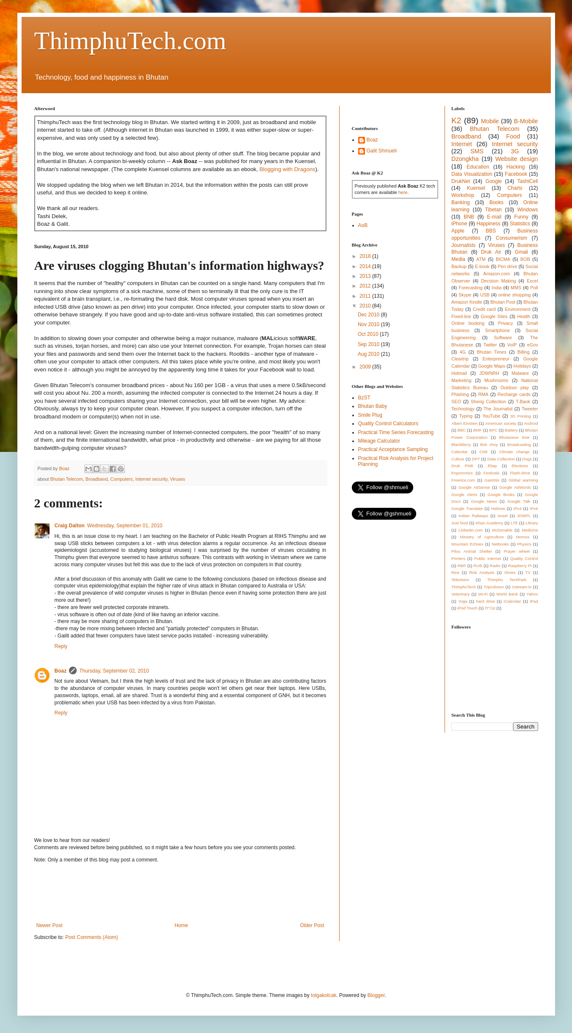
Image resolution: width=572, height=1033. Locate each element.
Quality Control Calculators (388, 423)
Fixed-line (461, 316)
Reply (61, 646)
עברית (490, 608)
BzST (364, 398)
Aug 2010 (369, 354)
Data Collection (501, 459)
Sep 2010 (369, 344)
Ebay (492, 465)
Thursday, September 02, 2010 (114, 671)
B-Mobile (526, 121)
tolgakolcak (323, 995)
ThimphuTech (463, 586)
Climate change (514, 451)
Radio (495, 565)
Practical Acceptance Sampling (393, 449)
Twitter (490, 344)
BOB (525, 259)
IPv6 (534, 508)
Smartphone (497, 330)
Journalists (463, 245)
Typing (466, 415)
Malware (520, 373)
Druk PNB (462, 465)
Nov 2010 (369, 324)
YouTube (491, 415)
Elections (519, 465)
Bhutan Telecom (66, 479)
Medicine (530, 530)
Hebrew (498, 508)
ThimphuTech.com (130, 41)
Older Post (312, 925)
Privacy (505, 323)
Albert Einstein (464, 423)
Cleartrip (460, 358)
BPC (493, 430)
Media (458, 259)
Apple (457, 231)
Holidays (522, 365)
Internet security (151, 479)
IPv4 (518, 508)
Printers (458, 558)
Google (494, 181)
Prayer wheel (517, 551)
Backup (459, 266)
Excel (532, 280)
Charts (514, 188)
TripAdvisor (494, 586)
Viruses (177, 479)
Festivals (492, 473)
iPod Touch (467, 608)
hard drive (485, 601)
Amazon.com (496, 273)
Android (531, 423)
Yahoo (532, 594)
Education (478, 167)
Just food (459, 523)
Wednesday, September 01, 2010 (125, 526)
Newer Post (49, 925)
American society (500, 423)
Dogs (527, 459)
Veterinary (460, 594)
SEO (456, 401)
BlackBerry (461, 444)
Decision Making (498, 280)
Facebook (516, 174)
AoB (363, 225)
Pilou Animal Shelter (471, 551)
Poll (534, 287)
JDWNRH (489, 373)
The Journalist (498, 408)
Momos (522, 537)
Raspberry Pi (520, 565)
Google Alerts (464, 494)
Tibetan (493, 210)
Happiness (488, 224)
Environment (518, 309)
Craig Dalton (70, 526)
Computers (122, 479)
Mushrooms (496, 380)
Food (513, 136)
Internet (461, 144)
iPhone (459, 224)
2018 (365, 256)
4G (463, 351)
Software (503, 337)
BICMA (503, 259)
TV (528, 572)
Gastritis (491, 480)
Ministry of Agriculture (482, 537)
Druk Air (491, 252)
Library (531, 523)
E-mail (494, 217)
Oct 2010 (369, 334)
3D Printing (520, 416)
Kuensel (476, 188)
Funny (521, 217)
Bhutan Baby (372, 406)
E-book (482, 266)
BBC (462, 430)
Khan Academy (489, 523)
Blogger (376, 995)
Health (523, 316)
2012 (365, 286)
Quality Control (524, 558)
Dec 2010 (369, 315)
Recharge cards (514, 394)
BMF (477, 430)
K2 (456, 120)
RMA (483, 394)
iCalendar (512, 601)
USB (484, 294)
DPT (476, 459)
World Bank (507, 594)
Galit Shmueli (382, 151)
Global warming (523, 480)
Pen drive (507, 266)
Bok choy (489, 444)
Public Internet (487, 558)
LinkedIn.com (471, 530)
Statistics (520, 224)
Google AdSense (474, 487)
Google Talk (518, 501)
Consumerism (511, 238)
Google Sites (494, 316)
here (403, 192)
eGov (532, 344)
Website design (516, 158)
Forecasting (470, 287)
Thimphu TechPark (507, 579)
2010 (365, 306)
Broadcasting (519, 444)
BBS (491, 231)
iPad (534, 601)
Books (496, 202)
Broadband (97, 479)
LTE (514, 523)
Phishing (460, 394)
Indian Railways (473, 515)
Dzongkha (465, 158)
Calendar (459, 451)
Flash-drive (520, 473)
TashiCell (527, 181)
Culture (457, 459)
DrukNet (460, 181)
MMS (516, 287)
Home (181, 925)
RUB (478, 565)
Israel (502, 515)
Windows (527, 210)
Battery (511, 430)
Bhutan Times (491, 351)
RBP (462, 565)
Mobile (490, 121)
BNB (469, 217)
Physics (524, 544)
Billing (523, 351)
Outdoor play (514, 387)
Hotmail (459, 373)
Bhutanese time (514, 437)
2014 (365, 266)
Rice (455, 572)
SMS (477, 151)
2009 (365, 367)
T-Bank (523, 401)
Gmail (521, 252)
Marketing (461, 380)
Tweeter (530, 408)
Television (460, 579)
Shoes (510, 572)
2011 (365, 296)
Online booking (467, 323)
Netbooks (500, 544)
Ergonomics (462, 473)
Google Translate (467, 508)
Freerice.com (463, 480)
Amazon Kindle (466, 302)
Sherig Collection (488, 401)
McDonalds (502, 530)
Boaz (61, 671)
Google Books (500, 494)
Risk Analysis (481, 572)
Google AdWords (515, 487)
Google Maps (491, 365)
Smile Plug (370, 415)
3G (515, 151)
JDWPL (524, 515)
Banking (460, 202)
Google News (484, 501)
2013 (365, 276)
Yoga (462, 601)
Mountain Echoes (467, 544)
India (496, 287)
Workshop (462, 195)
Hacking (515, 167)
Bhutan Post (502, 302)
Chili (484, 451)
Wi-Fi (483, 594)
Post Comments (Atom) (91, 937)
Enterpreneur (496, 358)
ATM (481, 259)
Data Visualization (471, 174)
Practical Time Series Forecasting (396, 432)
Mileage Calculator (379, 441)
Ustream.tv (521, 586)
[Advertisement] (188, 893)
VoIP (512, 344)
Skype (465, 294)
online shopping (514, 294)
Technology (463, 408)
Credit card (484, 309)
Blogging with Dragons (287, 169)
